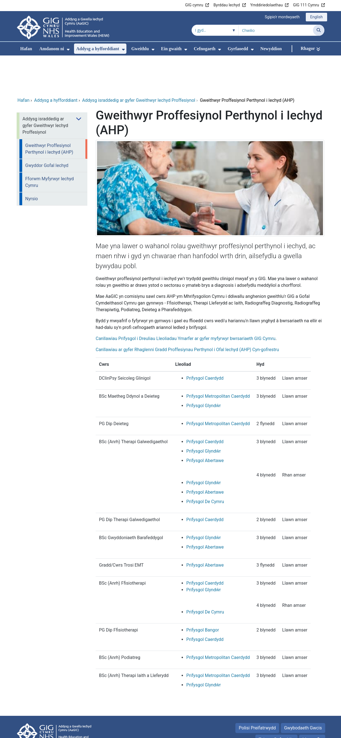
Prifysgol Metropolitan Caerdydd (218, 359)
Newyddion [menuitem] (271, 48)
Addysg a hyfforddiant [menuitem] (97, 48)
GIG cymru (194, 5)
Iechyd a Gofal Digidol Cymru (290, 731)
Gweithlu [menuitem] (140, 48)
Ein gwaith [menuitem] (171, 48)
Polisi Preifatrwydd (257, 690)
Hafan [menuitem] (26, 48)
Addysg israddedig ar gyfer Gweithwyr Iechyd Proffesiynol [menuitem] (45, 88)
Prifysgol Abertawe (205, 423)
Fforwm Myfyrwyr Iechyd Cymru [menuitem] (49, 145)
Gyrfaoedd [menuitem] (238, 48)
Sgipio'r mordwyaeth (282, 17)
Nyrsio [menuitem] (31, 161)
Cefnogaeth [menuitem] (204, 48)
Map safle (312, 702)
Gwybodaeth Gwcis (303, 690)
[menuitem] (68, 49)
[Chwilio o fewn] (215, 30)
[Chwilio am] (275, 30)
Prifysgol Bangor (202, 592)
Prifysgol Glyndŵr (203, 368)
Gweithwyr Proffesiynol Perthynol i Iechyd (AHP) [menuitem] (49, 112)
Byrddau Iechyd (226, 5)
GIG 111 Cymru (306, 5)
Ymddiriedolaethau (266, 5)
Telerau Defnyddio (276, 702)
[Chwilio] (318, 30)
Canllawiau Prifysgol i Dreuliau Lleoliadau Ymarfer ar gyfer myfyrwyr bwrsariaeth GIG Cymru (185, 301)
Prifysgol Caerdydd (204, 341)
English (316, 17)
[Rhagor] (310, 48)
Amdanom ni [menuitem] (51, 48)
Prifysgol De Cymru (205, 464)
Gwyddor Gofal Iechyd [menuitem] (46, 128)
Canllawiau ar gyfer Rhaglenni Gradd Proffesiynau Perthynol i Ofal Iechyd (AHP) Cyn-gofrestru (187, 312)
